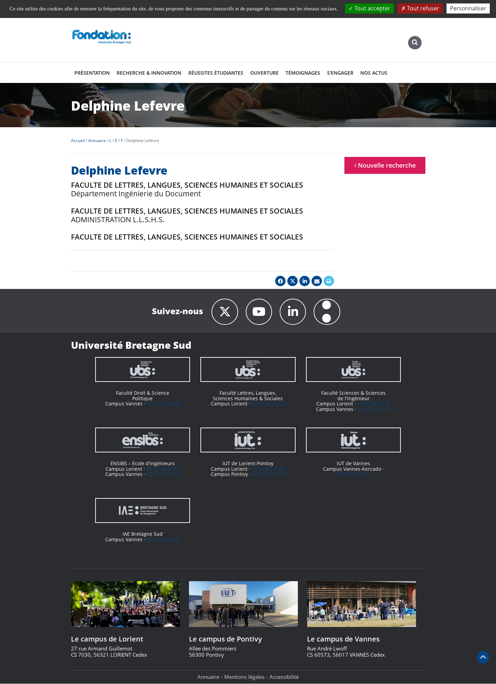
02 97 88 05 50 (373, 403)
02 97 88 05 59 (163, 469)
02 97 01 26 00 (163, 403)
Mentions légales (244, 677)
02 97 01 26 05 (163, 539)
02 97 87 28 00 (268, 469)
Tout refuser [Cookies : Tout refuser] (420, 8)
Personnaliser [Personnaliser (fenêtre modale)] (468, 8)
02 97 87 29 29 (268, 403)
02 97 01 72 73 (163, 474)
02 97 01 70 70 (374, 409)
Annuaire (208, 677)
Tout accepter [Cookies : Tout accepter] (369, 8)
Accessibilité (284, 677)
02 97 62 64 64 (353, 474)
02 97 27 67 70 (268, 474)
